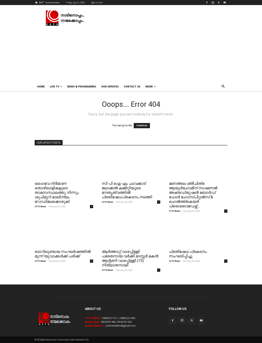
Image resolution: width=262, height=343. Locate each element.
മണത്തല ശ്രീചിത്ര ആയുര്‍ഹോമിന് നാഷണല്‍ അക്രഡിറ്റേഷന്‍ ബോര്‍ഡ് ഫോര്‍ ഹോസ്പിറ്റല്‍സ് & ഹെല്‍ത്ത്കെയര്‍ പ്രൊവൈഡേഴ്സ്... (193, 194)
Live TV (56, 86)
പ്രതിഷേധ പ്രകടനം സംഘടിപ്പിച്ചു (188, 253)
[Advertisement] (131, 55)
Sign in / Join (97, 2)
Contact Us (132, 86)
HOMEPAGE (141, 125)
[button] (223, 87)
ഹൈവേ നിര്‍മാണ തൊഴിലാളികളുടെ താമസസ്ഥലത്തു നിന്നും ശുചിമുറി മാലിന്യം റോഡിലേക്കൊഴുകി (57, 192)
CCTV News (40, 206)
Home (41, 86)
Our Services (110, 86)
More (150, 86)
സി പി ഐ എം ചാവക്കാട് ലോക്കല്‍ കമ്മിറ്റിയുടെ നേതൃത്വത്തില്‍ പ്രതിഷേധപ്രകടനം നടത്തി (127, 190)
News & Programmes (81, 86)
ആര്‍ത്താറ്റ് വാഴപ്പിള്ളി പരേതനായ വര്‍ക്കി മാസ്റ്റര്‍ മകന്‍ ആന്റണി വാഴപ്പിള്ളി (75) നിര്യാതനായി (130, 258)
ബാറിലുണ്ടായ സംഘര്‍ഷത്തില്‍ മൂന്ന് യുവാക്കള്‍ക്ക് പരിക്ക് (63, 253)
